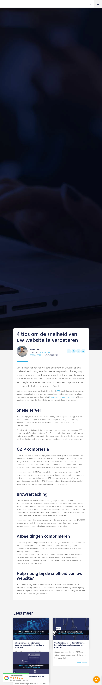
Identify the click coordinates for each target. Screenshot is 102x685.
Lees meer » (82, 662)
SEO (41, 352)
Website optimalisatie (40, 354)
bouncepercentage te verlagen (62, 397)
